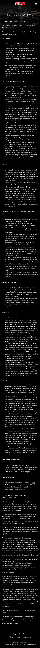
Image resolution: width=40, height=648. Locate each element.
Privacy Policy (21, 644)
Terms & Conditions (10, 644)
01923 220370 (20, 634)
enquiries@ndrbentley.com (20, 637)
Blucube (33, 644)
